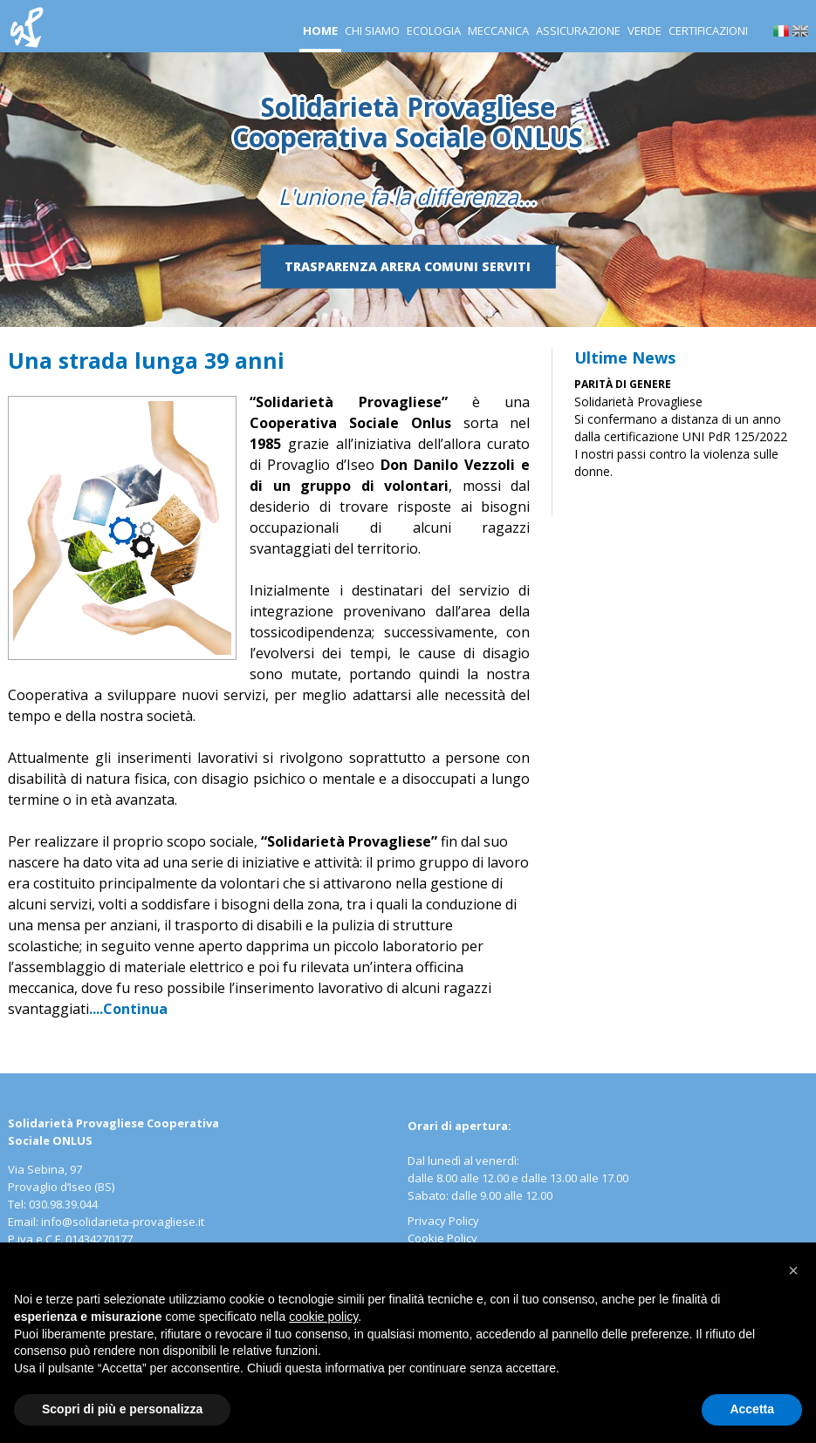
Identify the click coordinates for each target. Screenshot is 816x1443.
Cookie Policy (442, 1238)
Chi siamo (372, 30)
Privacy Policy (443, 1221)
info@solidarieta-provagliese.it (122, 1221)
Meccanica (498, 30)
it (781, 31)
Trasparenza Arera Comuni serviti (408, 266)
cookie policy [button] (323, 1317)
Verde (644, 30)
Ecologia (434, 30)
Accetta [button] (752, 1409)
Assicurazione (578, 30)
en (800, 31)
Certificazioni (708, 30)
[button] (793, 1270)
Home (320, 30)
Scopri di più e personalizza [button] (122, 1409)
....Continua (128, 1008)
